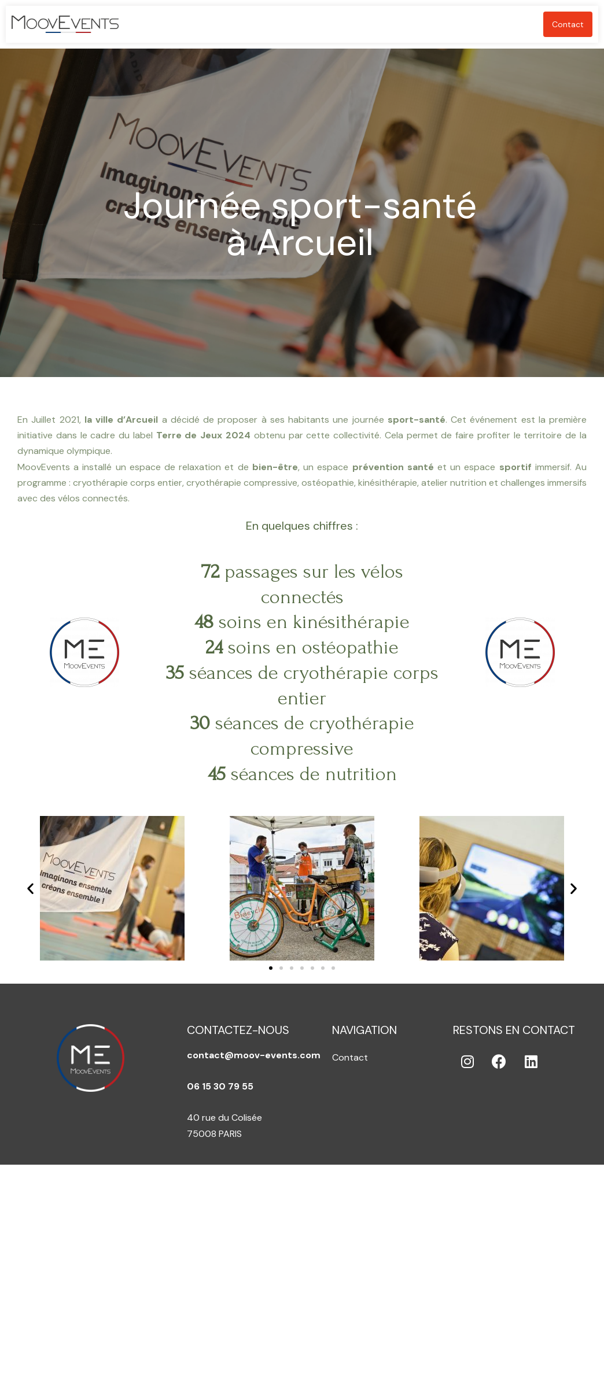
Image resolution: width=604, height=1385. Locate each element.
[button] (270, 968)
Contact (568, 24)
